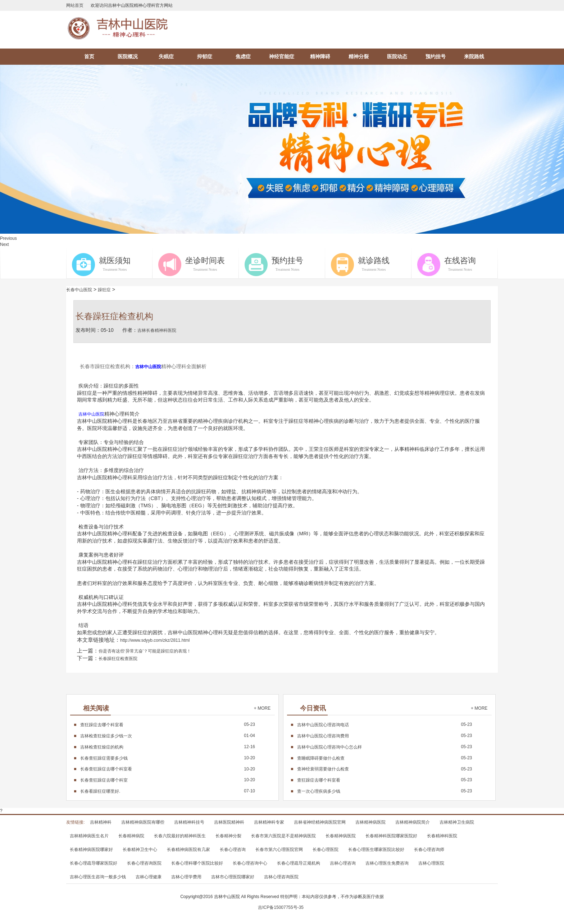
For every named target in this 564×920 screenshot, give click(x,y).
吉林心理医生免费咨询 (387, 863)
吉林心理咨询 (343, 863)
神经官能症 (281, 56)
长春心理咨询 (233, 849)
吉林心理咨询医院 (281, 876)
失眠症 (166, 56)
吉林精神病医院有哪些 (142, 822)
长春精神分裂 (228, 835)
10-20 (167, 757)
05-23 (167, 724)
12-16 (167, 746)
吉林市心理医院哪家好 (232, 876)
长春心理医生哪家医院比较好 (376, 849)
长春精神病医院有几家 (188, 849)
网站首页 (74, 5)
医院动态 (397, 56)
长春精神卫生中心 (140, 849)
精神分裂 (359, 56)
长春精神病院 (131, 835)
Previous (8, 238)
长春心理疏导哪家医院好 (93, 863)
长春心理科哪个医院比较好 (197, 863)
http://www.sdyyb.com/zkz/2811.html (155, 640)
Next (4, 244)
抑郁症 (204, 56)
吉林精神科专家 (269, 822)
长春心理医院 (325, 849)
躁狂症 (104, 289)
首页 (89, 56)
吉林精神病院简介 (412, 822)
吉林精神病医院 (370, 822)
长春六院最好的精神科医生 (180, 835)
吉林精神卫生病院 (457, 822)
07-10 (167, 790)
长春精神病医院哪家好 (91, 849)
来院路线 (474, 56)
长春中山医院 (79, 289)
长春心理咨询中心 (250, 863)
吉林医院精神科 (229, 822)
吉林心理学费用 (186, 876)
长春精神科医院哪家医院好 (391, 835)
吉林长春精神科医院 (156, 330)
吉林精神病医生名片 (89, 835)
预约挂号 (436, 56)
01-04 (167, 735)
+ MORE (262, 708)
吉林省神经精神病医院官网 (320, 822)
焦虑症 (243, 56)
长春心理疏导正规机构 (298, 863)
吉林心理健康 (149, 876)
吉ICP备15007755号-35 (281, 907)
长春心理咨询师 (429, 849)
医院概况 (128, 56)
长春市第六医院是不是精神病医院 (283, 835)
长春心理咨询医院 (144, 863)
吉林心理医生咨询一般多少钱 (98, 876)
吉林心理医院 (431, 863)
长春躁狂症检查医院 (118, 658)
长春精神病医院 (341, 835)
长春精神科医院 (442, 835)
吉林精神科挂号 (189, 822)
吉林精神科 (101, 822)
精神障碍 (320, 56)
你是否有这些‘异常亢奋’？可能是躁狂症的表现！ (145, 651)
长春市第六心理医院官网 (279, 849)
